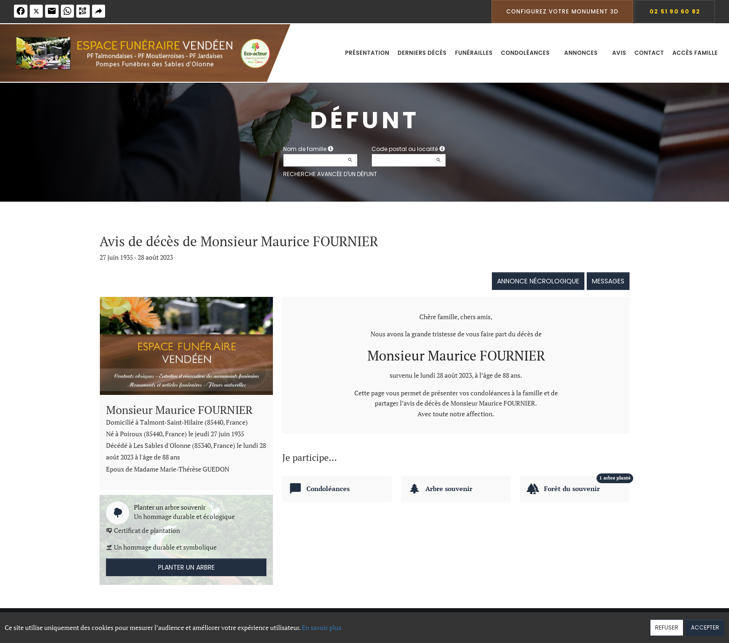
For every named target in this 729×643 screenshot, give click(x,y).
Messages (608, 281)
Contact (649, 53)
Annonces (583, 53)
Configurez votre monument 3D (562, 11)
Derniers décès (422, 53)
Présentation (367, 53)
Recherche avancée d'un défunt (330, 174)
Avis (619, 53)
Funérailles (474, 53)
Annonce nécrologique (538, 281)
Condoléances (528, 53)
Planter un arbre (186, 567)
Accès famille (695, 53)
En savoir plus (321, 627)
